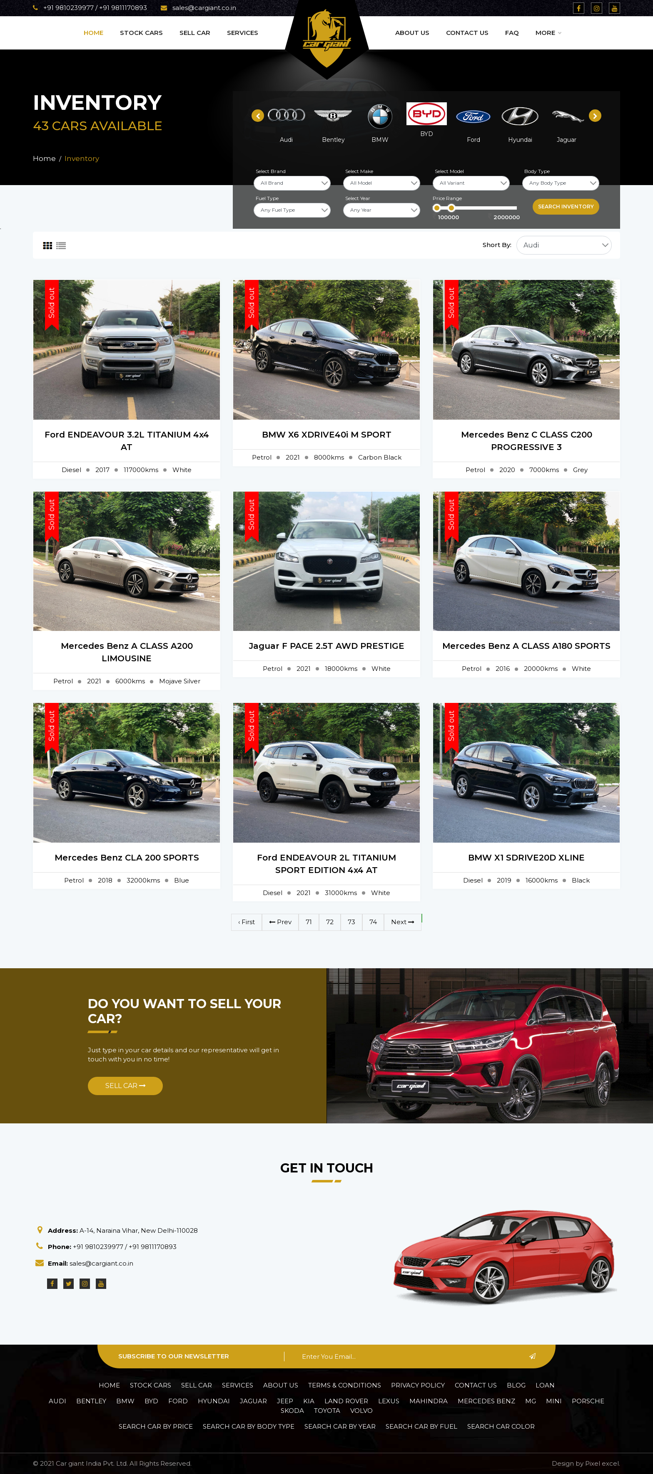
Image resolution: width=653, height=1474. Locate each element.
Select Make (359, 171)
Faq (512, 33)
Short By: (497, 245)
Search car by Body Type (248, 1426)
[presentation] (258, 115)
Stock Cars (141, 33)
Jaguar (253, 1401)
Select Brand (271, 171)
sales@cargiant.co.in (198, 8)
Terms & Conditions (344, 1385)
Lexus (388, 1401)
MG (530, 1401)
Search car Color (501, 1426)
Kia (308, 1401)
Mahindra (428, 1401)
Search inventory (566, 206)
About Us (412, 33)
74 (373, 922)
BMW (125, 1401)
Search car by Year (340, 1426)
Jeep (285, 1401)
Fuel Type (267, 198)
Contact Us (467, 33)
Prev (280, 922)
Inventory (82, 158)
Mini (554, 1401)
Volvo (361, 1411)
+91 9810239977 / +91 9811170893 (90, 8)
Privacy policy (418, 1385)
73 (351, 922)
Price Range (447, 198)
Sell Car (194, 33)
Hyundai (214, 1401)
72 (330, 922)
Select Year (357, 198)
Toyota (327, 1411)
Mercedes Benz (486, 1401)
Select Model (449, 171)
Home (93, 33)
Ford (178, 1401)
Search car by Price (156, 1426)
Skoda (292, 1411)
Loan (545, 1385)
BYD (151, 1401)
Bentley (91, 1401)
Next (402, 922)
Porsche (588, 1401)
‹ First (246, 922)
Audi (57, 1401)
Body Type (537, 171)
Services (242, 33)
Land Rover (346, 1401)
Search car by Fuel (421, 1426)
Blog (516, 1385)
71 (309, 922)
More (548, 32)
